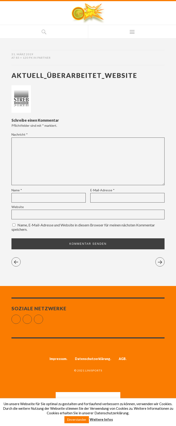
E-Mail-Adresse (102, 190)
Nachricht (19, 134)
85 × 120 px (24, 57)
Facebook (20, 317)
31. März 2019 (22, 54)
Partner (44, 57)
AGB (122, 359)
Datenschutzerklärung (92, 359)
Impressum (58, 359)
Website (17, 207)
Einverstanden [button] (76, 419)
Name (16, 190)
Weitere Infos (101, 419)
